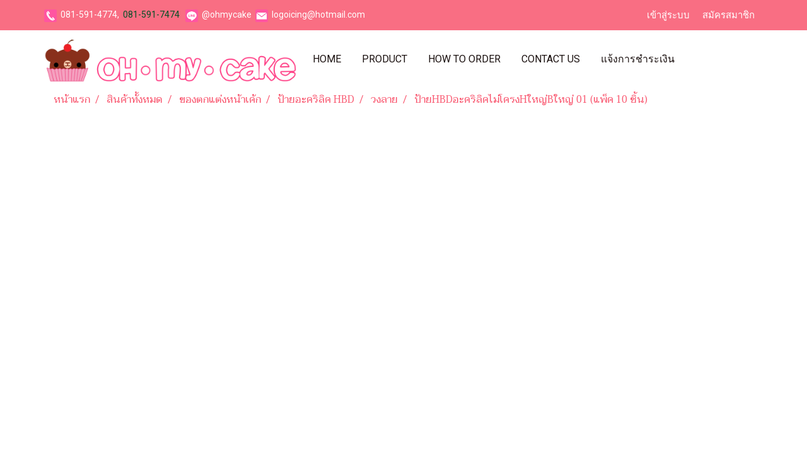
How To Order (464, 59)
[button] (696, 59)
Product (384, 59)
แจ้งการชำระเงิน (638, 59)
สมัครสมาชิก (728, 15)
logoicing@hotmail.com (318, 14)
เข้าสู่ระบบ (668, 15)
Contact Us (550, 59)
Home (327, 59)
